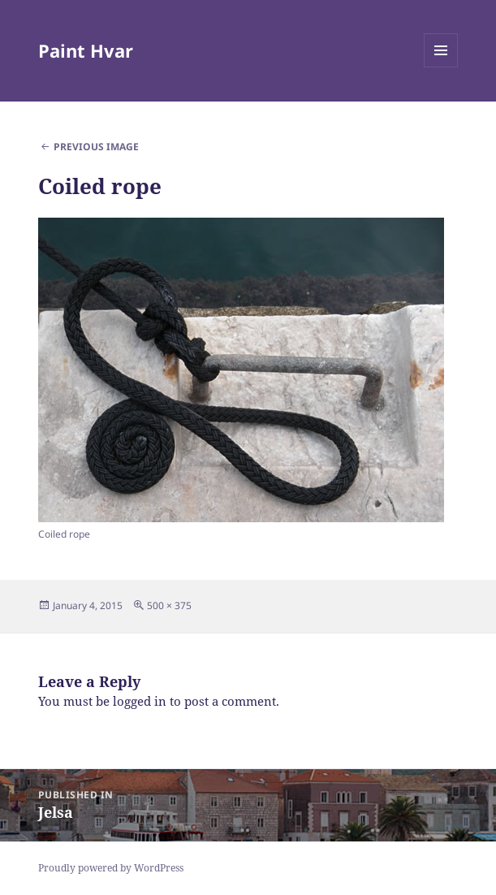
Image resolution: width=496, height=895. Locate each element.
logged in (139, 701)
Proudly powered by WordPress (110, 868)
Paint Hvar (85, 50)
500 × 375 (169, 605)
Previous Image (96, 146)
